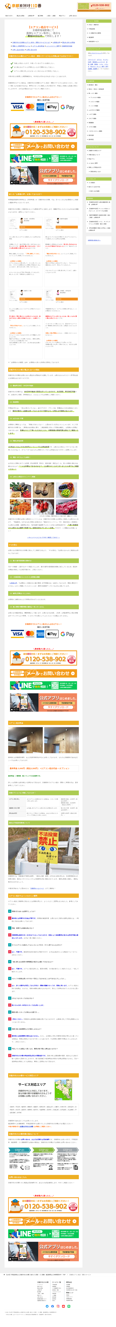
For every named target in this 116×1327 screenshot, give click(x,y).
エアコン (99, 59)
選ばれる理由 (20, 15)
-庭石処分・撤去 (55, 1289)
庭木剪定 (91, 139)
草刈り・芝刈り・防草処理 (96, 89)
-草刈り (53, 1300)
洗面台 (96, 64)
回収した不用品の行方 (95, 167)
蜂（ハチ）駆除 (93, 93)
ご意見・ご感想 (51, 15)
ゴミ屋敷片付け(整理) (95, 33)
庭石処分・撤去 (93, 85)
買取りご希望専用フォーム (21, 46)
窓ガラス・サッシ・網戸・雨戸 (99, 66)
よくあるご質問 (93, 163)
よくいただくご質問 (53, 46)
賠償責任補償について (41, 1298)
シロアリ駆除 (92, 114)
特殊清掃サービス (94, 41)
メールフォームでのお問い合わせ (94, 10)
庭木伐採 (91, 135)
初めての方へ (9, 15)
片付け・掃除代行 (94, 24)
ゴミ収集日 (92, 182)
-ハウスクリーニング (56, 1291)
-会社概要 (68, 1284)
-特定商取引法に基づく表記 (71, 1289)
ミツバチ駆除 (94, 106)
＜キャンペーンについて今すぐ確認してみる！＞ (43, 537)
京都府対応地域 (67, 46)
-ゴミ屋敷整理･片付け (56, 1288)
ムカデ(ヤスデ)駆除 (94, 110)
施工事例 (40, 15)
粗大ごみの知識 (94, 191)
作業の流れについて (94, 154)
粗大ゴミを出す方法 (94, 187)
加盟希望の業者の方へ (94, 240)
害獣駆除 (91, 122)
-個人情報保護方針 (70, 1288)
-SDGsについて (69, 1296)
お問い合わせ (73, 15)
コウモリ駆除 (92, 127)
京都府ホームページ (37, 888)
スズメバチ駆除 (94, 101)
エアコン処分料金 (38, 46)
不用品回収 (92, 29)
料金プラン (62, 15)
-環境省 (67, 1295)
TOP (35, 1274)
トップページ (40, 1284)
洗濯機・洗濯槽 (92, 69)
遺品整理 (91, 37)
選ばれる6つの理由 (68, 42)
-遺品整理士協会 (69, 1300)
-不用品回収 (54, 1284)
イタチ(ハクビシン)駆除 (95, 131)
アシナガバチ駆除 (95, 97)
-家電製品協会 (69, 1298)
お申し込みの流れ (18, 50)
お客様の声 (31, 15)
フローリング (92, 59)
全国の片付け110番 (26, 1126)
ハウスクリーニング (96, 53)
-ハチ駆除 (54, 1295)
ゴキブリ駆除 (92, 118)
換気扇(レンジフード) (99, 62)
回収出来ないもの (95, 171)
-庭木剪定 (54, 1298)
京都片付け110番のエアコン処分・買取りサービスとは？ (31, 42)
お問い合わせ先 (31, 50)
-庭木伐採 (54, 1297)
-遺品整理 (54, 1286)
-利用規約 (68, 1286)
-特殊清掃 (54, 1293)
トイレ (101, 64)
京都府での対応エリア (95, 150)
